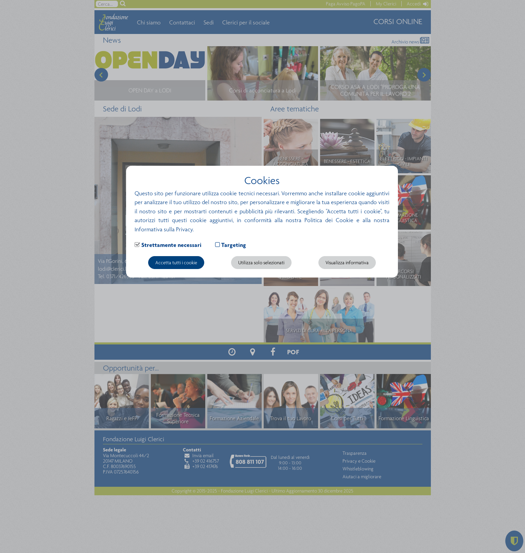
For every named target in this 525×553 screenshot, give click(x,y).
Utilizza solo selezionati (261, 262)
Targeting (233, 245)
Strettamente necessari (171, 245)
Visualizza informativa (347, 262)
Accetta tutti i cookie (176, 262)
